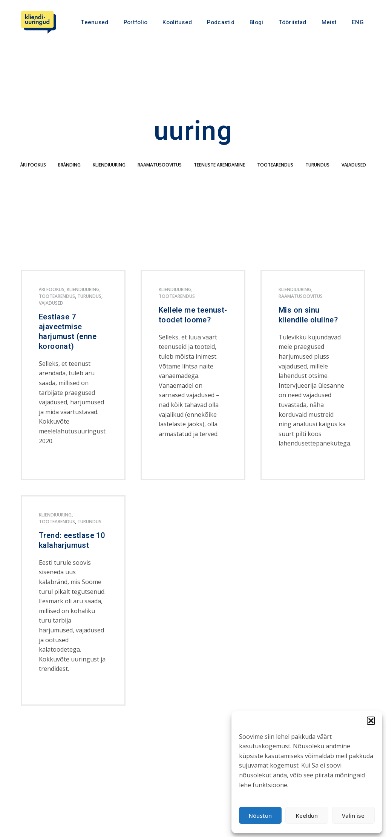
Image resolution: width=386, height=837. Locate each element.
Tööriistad (292, 22)
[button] (371, 720)
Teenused (94, 22)
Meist (329, 22)
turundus (317, 176)
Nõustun (260, 815)
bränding (69, 176)
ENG (358, 22)
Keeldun (307, 815)
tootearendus (275, 176)
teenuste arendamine (219, 176)
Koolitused (177, 22)
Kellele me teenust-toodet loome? (193, 326)
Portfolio (136, 22)
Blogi (256, 22)
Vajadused (354, 176)
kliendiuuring (109, 176)
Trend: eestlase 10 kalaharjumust (72, 551)
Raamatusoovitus (160, 176)
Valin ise (353, 815)
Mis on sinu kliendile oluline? (308, 326)
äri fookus (33, 176)
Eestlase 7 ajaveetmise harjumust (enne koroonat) (67, 342)
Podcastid (220, 22)
